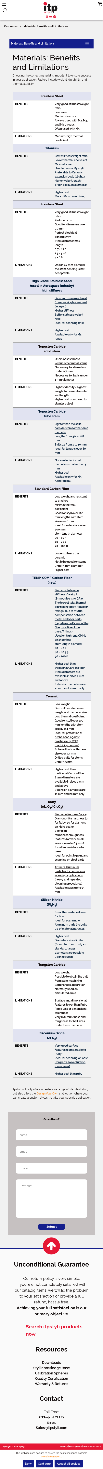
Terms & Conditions (92, 1446)
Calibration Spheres (51, 1373)
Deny (28, 1463)
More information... (51, 1456)
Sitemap (64, 1446)
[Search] (4, 10)
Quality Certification (51, 1378)
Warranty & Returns (51, 1384)
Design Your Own (47, 1093)
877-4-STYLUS (51, 1417)
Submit (51, 1226)
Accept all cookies (68, 1463)
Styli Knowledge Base (51, 1368)
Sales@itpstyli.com (51, 1428)
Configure (44, 1463)
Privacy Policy (75, 1446)
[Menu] (4, 3)
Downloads (51, 1363)
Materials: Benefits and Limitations (33, 43)
